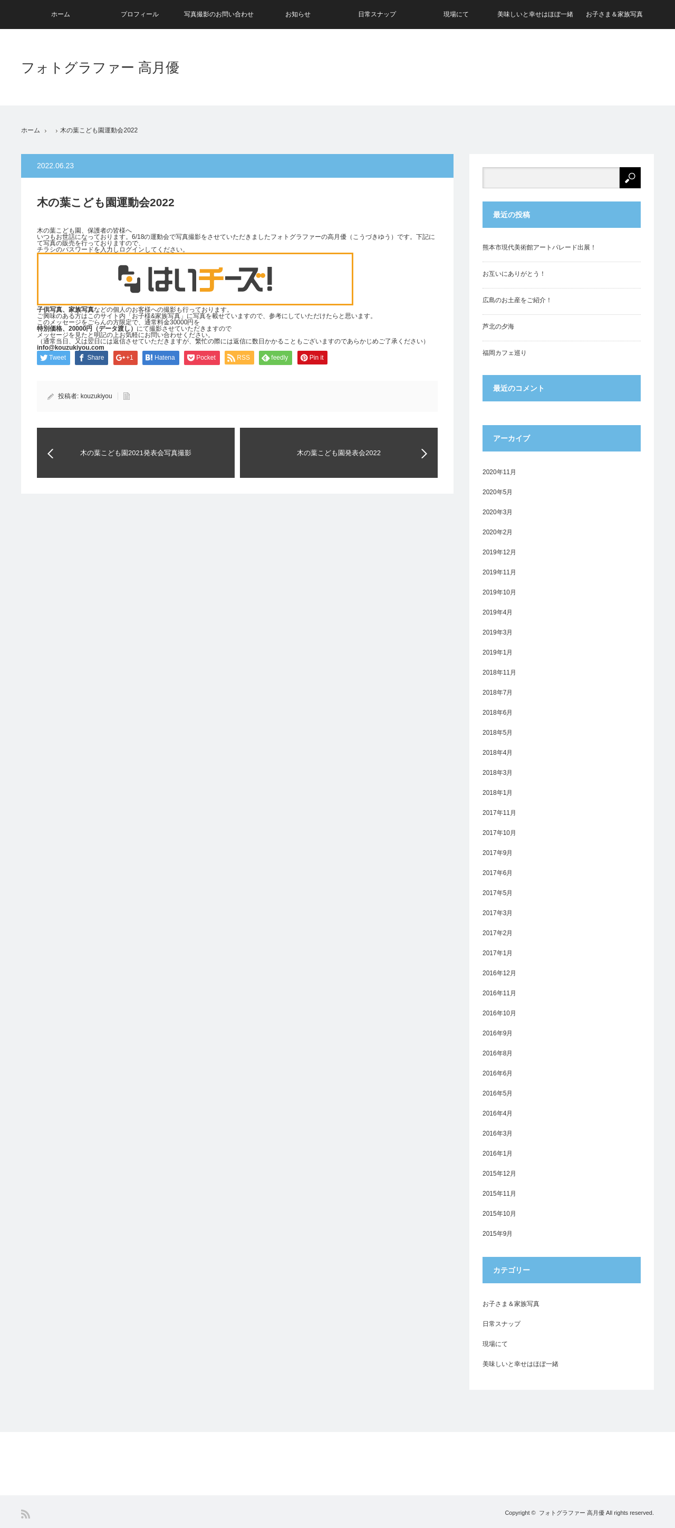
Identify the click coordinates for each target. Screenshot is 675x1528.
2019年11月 (499, 572)
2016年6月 (498, 1073)
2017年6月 (498, 873)
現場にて (456, 14)
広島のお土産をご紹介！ (517, 300)
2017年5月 (498, 893)
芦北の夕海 (498, 326)
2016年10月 (499, 1013)
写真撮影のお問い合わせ (219, 14)
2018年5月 (498, 732)
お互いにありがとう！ (514, 273)
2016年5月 (498, 1093)
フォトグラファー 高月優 (100, 67)
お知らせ (298, 14)
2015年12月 (499, 1173)
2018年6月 (498, 712)
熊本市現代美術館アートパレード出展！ (539, 247)
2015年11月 (499, 1193)
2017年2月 (498, 933)
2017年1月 (498, 953)
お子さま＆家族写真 (614, 14)
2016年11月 (499, 993)
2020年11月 (499, 472)
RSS (25, 1514)
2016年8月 (498, 1053)
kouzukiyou (96, 396)
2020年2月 (498, 532)
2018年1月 (498, 792)
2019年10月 (499, 592)
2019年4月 (498, 612)
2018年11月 (499, 672)
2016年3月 (498, 1133)
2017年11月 (499, 812)
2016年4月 (498, 1113)
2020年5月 (498, 492)
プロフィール (140, 14)
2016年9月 (498, 1033)
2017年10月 (499, 833)
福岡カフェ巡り (505, 353)
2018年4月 (498, 752)
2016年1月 (498, 1153)
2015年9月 (498, 1233)
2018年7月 (498, 692)
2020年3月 (498, 512)
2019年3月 (498, 632)
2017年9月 (498, 853)
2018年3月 (498, 772)
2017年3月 (498, 913)
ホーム (60, 14)
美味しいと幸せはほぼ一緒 (535, 14)
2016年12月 (499, 973)
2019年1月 (498, 652)
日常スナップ (377, 14)
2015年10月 (499, 1213)
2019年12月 (499, 552)
